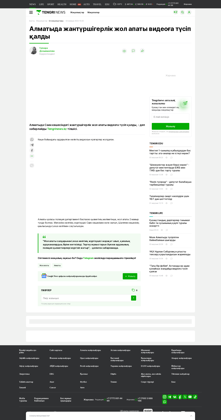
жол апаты (44, 265)
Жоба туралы (23, 399)
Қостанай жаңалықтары (117, 359)
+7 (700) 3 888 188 (145, 399)
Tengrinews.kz (57, 129)
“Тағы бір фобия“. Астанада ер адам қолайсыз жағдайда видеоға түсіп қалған (169, 268)
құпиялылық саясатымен (179, 132)
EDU (107, 4)
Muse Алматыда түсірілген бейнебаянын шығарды (164, 239)
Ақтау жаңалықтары (28, 366)
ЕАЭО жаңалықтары (150, 366)
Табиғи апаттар (26, 382)
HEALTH (62, 4)
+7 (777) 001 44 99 (114, 399)
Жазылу (170, 126)
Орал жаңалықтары (89, 358)
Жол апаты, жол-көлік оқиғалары (151, 375)
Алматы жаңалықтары (90, 350)
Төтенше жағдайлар (180, 374)
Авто (82, 388)
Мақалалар (94, 12)
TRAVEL (97, 4)
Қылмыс (84, 374)
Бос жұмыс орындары (65, 399)
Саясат (53, 388)
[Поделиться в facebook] (31, 150)
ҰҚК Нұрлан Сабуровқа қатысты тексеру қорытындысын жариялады (169, 253)
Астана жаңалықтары (120, 350)
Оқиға (113, 374)
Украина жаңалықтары (121, 366)
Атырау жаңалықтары (181, 358)
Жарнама (188, 4)
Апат (52, 382)
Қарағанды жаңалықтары (177, 351)
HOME (73, 4)
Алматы (57, 265)
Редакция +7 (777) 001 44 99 (168, 4)
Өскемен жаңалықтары (60, 358)
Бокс (173, 382)
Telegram (88, 258)
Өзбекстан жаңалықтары (177, 367)
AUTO (86, 4)
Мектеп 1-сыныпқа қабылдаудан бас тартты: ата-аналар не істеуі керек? (170, 152)
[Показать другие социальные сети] (31, 156)
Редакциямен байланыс (41, 399)
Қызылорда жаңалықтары (147, 359)
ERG (52, 374)
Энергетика (24, 374)
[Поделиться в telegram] (31, 145)
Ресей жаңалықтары (89, 366)
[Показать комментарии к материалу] (31, 165)
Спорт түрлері (147, 382)
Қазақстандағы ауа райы (27, 351)
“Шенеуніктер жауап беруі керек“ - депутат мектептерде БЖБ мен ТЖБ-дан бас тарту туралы (169, 167)
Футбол (83, 382)
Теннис (114, 382)
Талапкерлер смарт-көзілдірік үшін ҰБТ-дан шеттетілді (169, 197)
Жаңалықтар (77, 12)
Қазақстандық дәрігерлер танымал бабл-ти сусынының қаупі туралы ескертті (169, 223)
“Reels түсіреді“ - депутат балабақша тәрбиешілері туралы (170, 183)
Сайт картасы (56, 350)
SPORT (50, 4)
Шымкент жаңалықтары (147, 351)
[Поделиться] (142, 51)
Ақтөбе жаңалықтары (29, 358)
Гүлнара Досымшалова (47, 49)
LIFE (41, 4)
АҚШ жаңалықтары (59, 366)
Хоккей (22, 388)
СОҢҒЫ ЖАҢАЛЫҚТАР (39, 416)
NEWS (32, 4)
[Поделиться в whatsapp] (31, 139)
